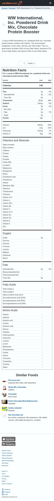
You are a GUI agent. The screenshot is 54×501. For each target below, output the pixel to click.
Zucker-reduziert (15, 408)
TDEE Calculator (7, 455)
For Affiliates (5, 476)
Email (5, 494)
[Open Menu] (50, 3)
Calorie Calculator (7, 453)
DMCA (4, 481)
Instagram (6, 492)
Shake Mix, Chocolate (17, 387)
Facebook (6, 489)
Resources (5, 465)
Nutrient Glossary (7, 458)
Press (3, 474)
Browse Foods (6, 450)
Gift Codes (5, 463)
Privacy (4, 479)
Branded (12, 8)
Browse (4, 8)
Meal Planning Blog (8, 460)
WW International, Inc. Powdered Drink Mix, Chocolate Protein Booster (28, 25)
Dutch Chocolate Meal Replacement (23, 401)
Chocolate (12, 394)
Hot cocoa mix (14, 380)
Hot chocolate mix (15, 415)
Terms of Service (7, 484)
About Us (4, 471)
